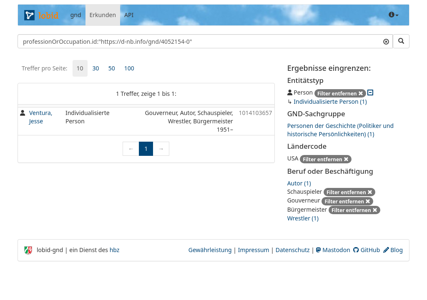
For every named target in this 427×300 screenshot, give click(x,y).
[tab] (80, 68)
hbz (115, 250)
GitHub (366, 250)
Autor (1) (299, 183)
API (128, 15)
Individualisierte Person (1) (330, 101)
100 (129, 68)
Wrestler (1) (303, 218)
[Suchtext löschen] (386, 41)
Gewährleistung (210, 250)
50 (111, 68)
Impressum (253, 250)
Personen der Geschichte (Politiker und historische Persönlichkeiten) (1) (340, 130)
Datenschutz (293, 250)
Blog (393, 250)
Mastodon (333, 250)
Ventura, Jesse (40, 117)
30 (96, 68)
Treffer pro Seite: (45, 68)
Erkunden (103, 15)
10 (80, 68)
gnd (75, 15)
